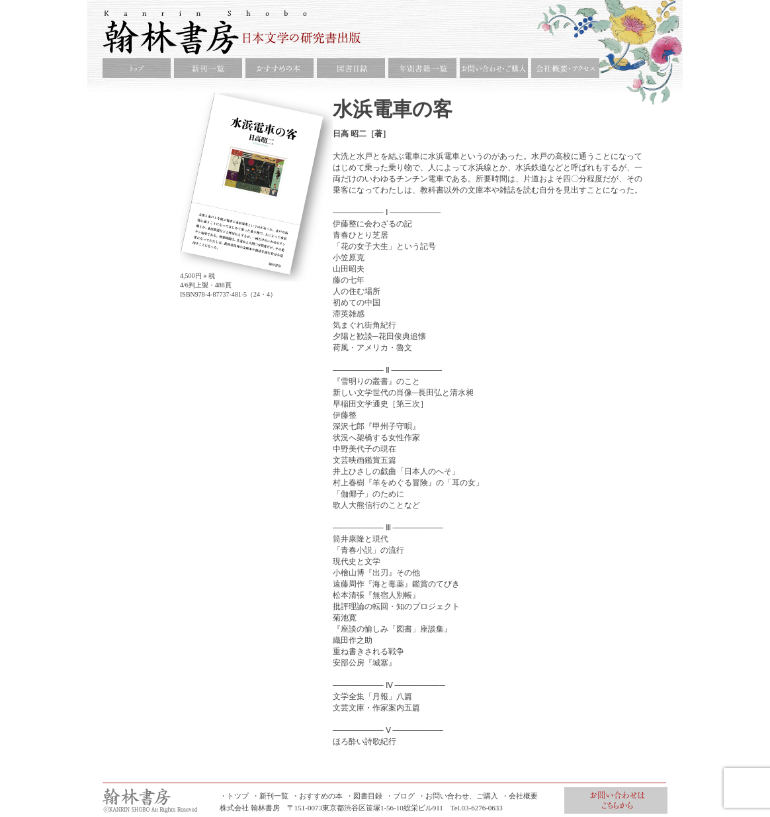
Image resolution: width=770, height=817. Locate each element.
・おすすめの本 (317, 796)
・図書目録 (364, 796)
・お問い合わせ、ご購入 (458, 796)
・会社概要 (519, 796)
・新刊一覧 (270, 796)
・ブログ (400, 796)
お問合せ (615, 800)
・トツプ (234, 796)
